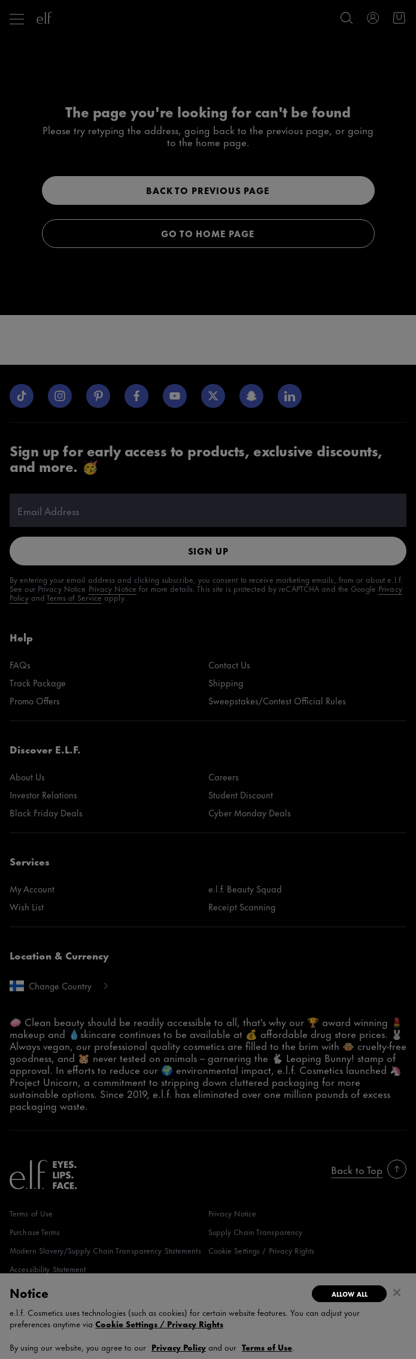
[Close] (397, 1292)
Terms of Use (267, 1346)
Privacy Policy (178, 1346)
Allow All (350, 1294)
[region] (208, 1316)
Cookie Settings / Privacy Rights (159, 1324)
